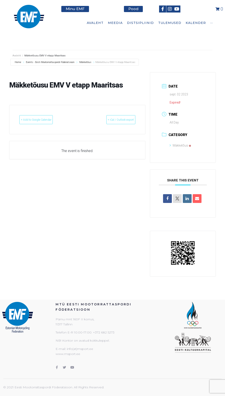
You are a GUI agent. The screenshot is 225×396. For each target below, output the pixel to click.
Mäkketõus (85, 62)
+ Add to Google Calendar (45, 120)
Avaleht (17, 55)
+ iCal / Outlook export (112, 120)
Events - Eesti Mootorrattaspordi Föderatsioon (50, 62)
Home (18, 62)
